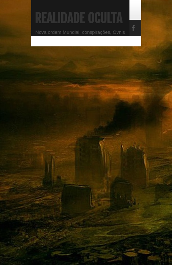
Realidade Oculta (78, 18)
